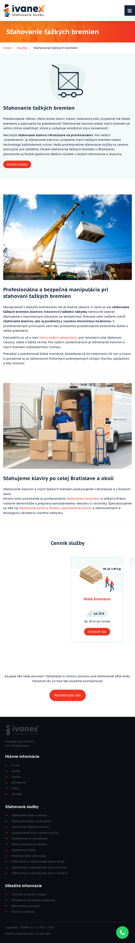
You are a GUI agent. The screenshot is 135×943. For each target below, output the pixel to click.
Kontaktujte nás (67, 695)
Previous (7, 600)
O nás (15, 765)
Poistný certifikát (23, 912)
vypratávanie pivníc (76, 508)
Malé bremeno (97, 599)
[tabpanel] (97, 600)
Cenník (16, 777)
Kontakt (17, 794)
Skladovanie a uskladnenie (30, 838)
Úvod (7, 48)
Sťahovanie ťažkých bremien (30, 827)
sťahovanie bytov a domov (39, 508)
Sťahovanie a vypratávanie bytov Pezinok (39, 867)
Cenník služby (17, 164)
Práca (15, 788)
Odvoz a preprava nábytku (29, 844)
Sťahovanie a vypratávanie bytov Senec (38, 861)
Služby (22, 48)
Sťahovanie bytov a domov (29, 815)
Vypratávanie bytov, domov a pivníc (35, 833)
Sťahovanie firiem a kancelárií (31, 821)
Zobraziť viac (97, 632)
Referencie (19, 782)
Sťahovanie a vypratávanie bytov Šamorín (40, 873)
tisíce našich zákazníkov (58, 337)
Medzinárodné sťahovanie (29, 856)
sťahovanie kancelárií (83, 499)
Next (128, 600)
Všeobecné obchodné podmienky (33, 900)
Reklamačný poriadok (26, 906)
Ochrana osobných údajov (29, 894)
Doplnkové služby (24, 850)
